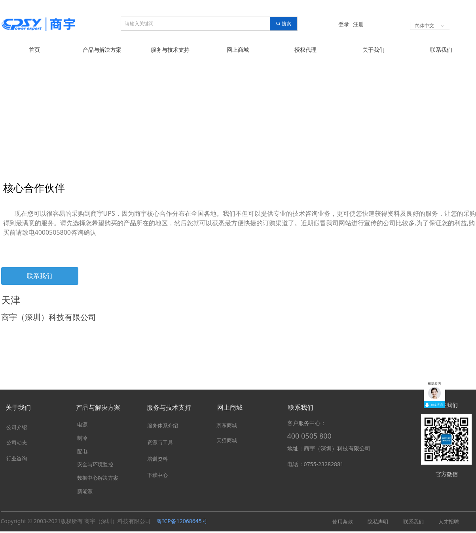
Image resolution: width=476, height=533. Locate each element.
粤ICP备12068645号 (182, 521)
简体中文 (424, 25)
